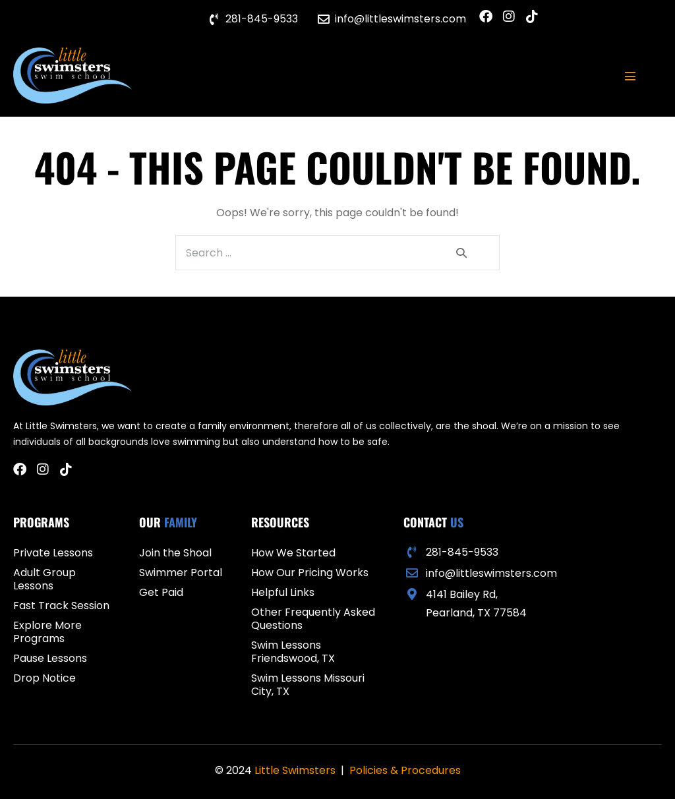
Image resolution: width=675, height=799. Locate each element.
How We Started (293, 552)
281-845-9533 (462, 552)
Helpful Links (282, 592)
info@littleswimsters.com (491, 573)
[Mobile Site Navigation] (630, 75)
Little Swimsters (295, 770)
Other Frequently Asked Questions (313, 619)
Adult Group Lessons (44, 579)
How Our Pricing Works (309, 572)
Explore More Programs (47, 632)
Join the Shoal (175, 552)
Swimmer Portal (180, 572)
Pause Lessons (50, 658)
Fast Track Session (61, 605)
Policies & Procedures (405, 770)
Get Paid (161, 592)
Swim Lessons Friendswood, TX (293, 651)
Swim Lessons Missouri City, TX (308, 684)
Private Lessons (53, 552)
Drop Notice (44, 678)
